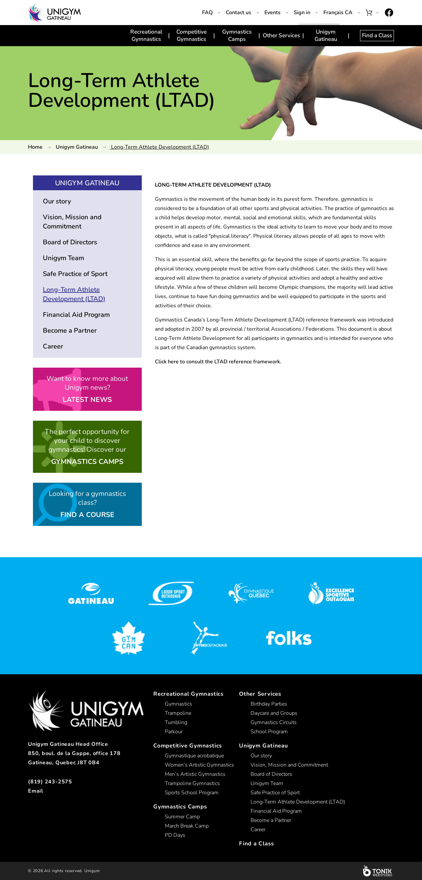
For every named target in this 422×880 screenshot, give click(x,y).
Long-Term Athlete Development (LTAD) (74, 294)
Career (53, 346)
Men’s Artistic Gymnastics (195, 774)
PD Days (175, 835)
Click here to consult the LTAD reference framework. (218, 361)
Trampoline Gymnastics (192, 783)
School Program (269, 731)
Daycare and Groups (274, 713)
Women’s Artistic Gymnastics (199, 765)
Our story (57, 201)
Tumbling (176, 722)
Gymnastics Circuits (274, 722)
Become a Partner (70, 330)
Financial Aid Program (76, 314)
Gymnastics (178, 704)
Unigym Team (63, 258)
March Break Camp (187, 826)
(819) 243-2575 (50, 781)
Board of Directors (70, 242)
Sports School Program (192, 792)
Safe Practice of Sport (75, 273)
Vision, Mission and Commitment (72, 222)
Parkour (174, 731)
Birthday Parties (269, 704)
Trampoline (178, 713)
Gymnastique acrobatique (194, 755)
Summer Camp (182, 816)
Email (35, 791)
